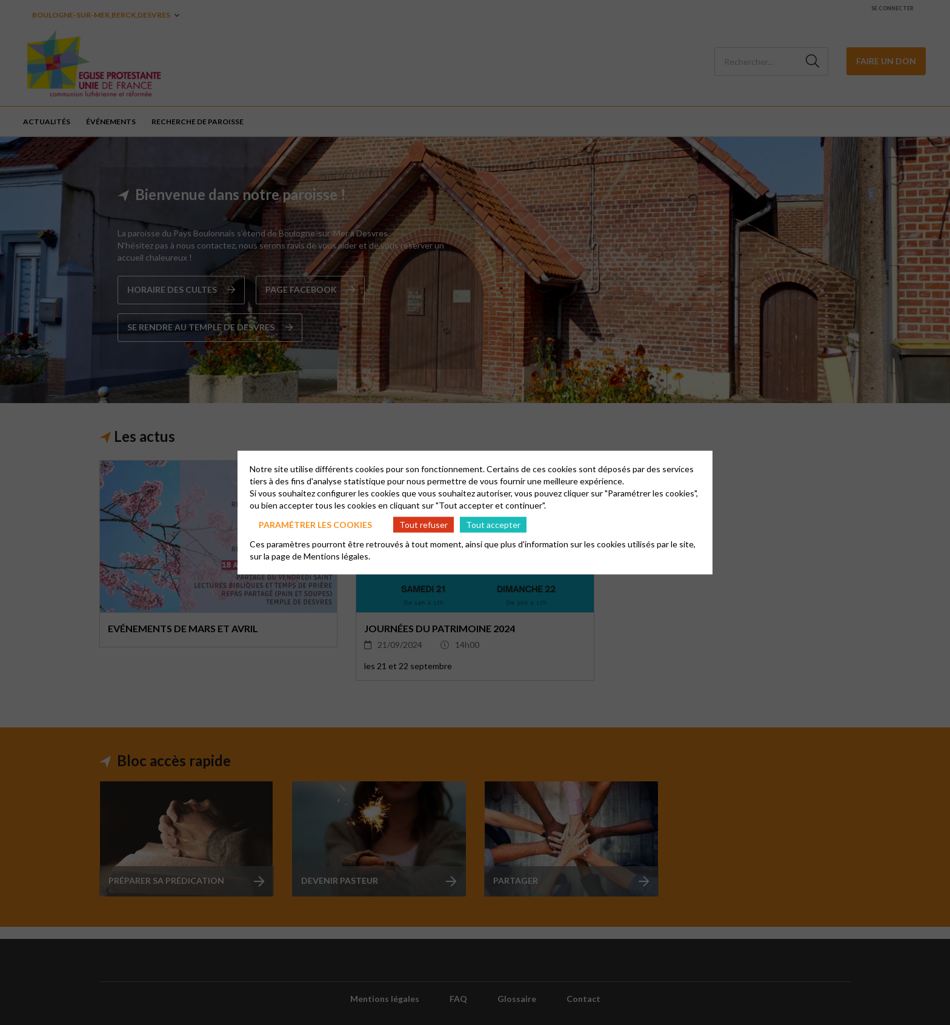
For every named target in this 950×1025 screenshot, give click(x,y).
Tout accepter (493, 524)
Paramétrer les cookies (315, 524)
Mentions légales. (337, 556)
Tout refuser (423, 524)
